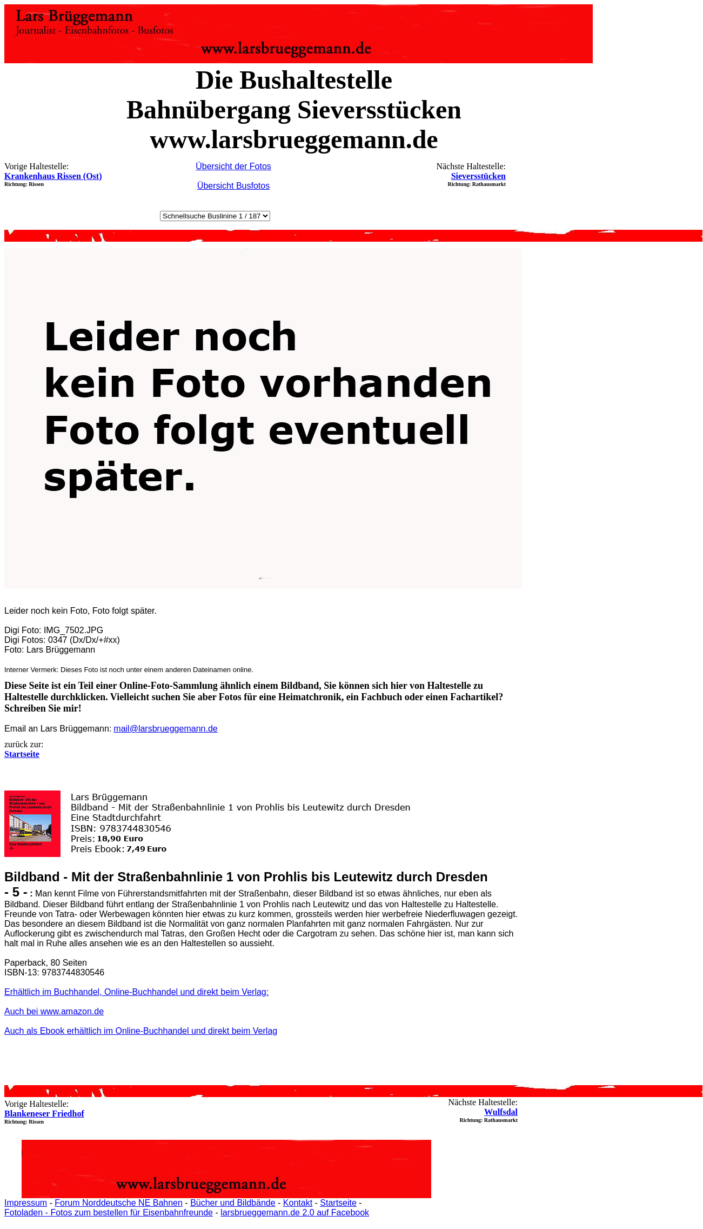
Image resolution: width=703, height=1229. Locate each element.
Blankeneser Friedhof (44, 1113)
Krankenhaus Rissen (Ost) (53, 176)
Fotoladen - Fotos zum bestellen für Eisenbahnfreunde (108, 1212)
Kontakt (297, 1202)
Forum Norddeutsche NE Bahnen (119, 1202)
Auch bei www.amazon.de (54, 1011)
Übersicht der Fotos (233, 166)
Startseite (338, 1202)
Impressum (25, 1202)
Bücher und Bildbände (232, 1202)
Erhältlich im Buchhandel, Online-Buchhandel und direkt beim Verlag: (136, 992)
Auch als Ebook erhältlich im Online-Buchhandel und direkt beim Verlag (140, 1030)
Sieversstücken (478, 176)
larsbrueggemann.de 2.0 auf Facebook (294, 1212)
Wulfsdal (501, 1112)
